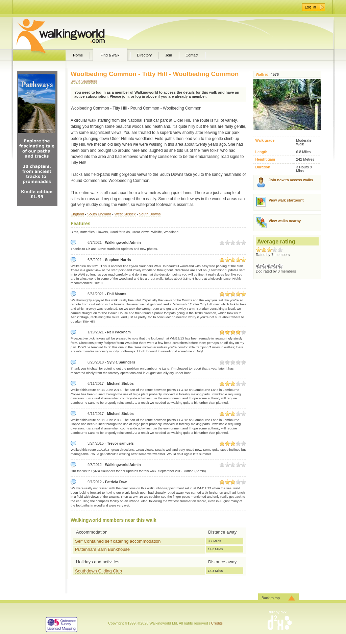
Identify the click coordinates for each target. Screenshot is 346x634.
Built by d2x (277, 612)
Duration (262, 167)
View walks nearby (285, 221)
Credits (217, 623)
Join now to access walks (291, 180)
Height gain (265, 159)
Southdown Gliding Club (98, 570)
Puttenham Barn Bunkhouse (102, 549)
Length (261, 152)
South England (99, 214)
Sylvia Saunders (84, 81)
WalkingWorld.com (72, 33)
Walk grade (264, 140)
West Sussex (125, 214)
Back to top (271, 598)
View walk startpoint (286, 200)
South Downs (149, 214)
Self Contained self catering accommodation (117, 541)
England (77, 214)
